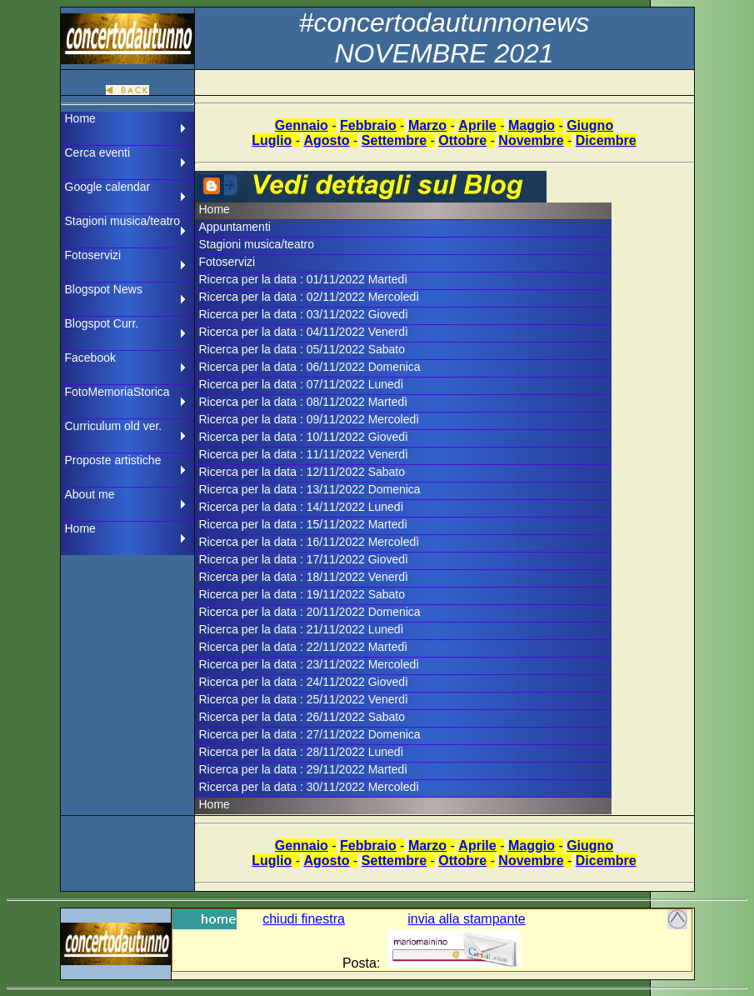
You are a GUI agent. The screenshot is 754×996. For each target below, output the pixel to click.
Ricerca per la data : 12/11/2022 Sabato (302, 471)
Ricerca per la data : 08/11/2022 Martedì (303, 401)
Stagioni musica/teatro (123, 221)
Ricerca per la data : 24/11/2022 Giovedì (303, 681)
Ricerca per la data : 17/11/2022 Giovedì (303, 559)
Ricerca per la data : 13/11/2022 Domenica (310, 489)
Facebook (90, 357)
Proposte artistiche (113, 460)
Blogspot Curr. (102, 323)
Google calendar (108, 186)
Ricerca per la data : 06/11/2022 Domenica (310, 366)
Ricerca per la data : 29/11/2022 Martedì (303, 769)
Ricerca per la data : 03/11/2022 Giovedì (303, 314)
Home (80, 118)
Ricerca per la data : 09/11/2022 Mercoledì (309, 419)
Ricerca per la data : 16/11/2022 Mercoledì (309, 541)
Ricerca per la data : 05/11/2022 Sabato (302, 349)
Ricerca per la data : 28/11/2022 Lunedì (301, 751)
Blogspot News (103, 289)
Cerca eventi (98, 152)
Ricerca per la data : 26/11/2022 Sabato (302, 716)
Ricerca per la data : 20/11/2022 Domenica (310, 611)
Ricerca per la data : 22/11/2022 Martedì (303, 646)
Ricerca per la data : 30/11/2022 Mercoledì (309, 786)
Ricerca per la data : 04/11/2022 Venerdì (303, 331)
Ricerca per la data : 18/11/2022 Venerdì (303, 576)
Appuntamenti (235, 226)
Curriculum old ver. (113, 426)
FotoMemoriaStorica (117, 391)
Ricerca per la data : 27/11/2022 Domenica (310, 734)
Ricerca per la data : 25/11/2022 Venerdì (303, 699)
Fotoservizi (93, 255)
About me (90, 494)
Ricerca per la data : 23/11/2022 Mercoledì (309, 664)
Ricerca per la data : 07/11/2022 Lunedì (301, 384)
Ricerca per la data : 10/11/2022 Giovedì (303, 436)
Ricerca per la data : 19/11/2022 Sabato (302, 594)
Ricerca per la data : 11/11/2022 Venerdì (303, 454)
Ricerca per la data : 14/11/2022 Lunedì (301, 506)
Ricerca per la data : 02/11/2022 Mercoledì (309, 296)
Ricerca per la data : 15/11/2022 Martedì (303, 524)
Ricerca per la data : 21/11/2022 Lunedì (301, 629)
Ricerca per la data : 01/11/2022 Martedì (303, 279)
